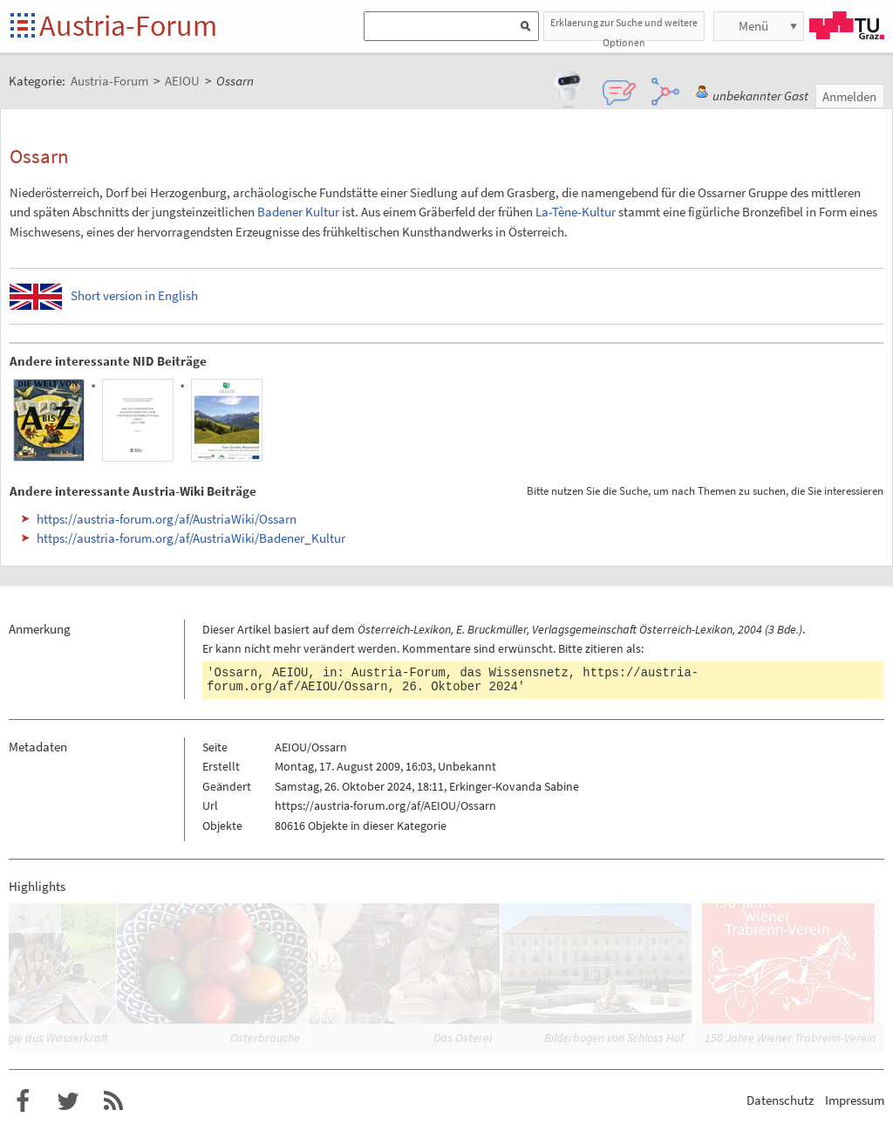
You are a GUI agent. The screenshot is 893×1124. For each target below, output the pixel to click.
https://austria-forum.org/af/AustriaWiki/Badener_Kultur (191, 538)
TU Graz (846, 25)
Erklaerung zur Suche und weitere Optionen (624, 28)
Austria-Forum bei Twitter (68, 1101)
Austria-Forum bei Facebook (23, 1101)
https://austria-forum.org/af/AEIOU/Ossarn (385, 805)
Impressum (854, 1100)
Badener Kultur (298, 211)
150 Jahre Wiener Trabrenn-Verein (790, 1037)
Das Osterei (462, 1037)
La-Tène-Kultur (575, 211)
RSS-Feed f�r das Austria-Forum (113, 1101)
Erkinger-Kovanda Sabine (514, 786)
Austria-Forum (128, 25)
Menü (753, 25)
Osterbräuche (265, 1037)
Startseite (24, 26)
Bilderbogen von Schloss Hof (614, 1037)
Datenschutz (780, 1100)
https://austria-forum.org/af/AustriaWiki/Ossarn (167, 519)
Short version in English (134, 295)
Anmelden (849, 96)
